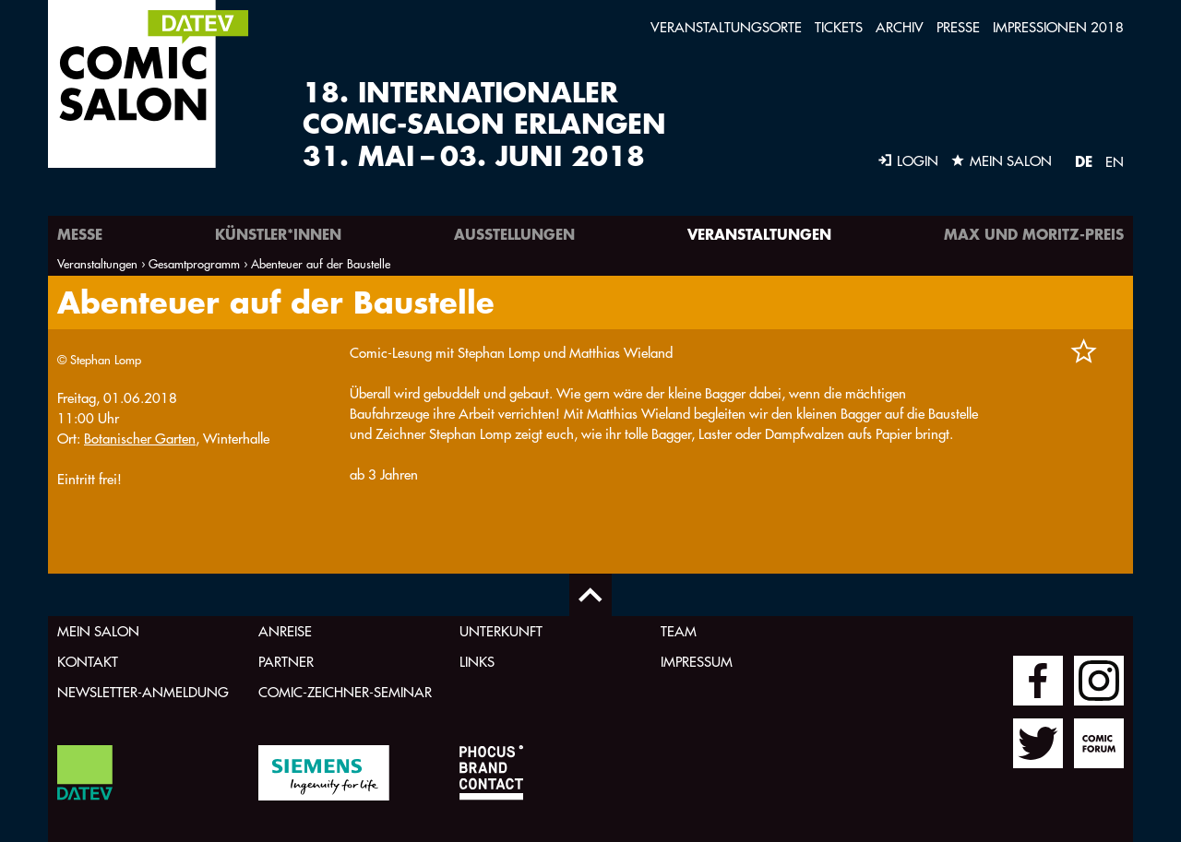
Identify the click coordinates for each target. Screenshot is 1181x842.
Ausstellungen (514, 233)
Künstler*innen (278, 233)
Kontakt (87, 661)
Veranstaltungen (759, 233)
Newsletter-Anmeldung (143, 692)
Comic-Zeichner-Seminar (345, 692)
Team (679, 631)
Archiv (900, 27)
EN (1114, 162)
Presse (958, 27)
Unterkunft (501, 631)
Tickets (839, 27)
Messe (79, 233)
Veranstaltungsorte (726, 27)
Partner (286, 661)
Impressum (697, 661)
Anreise (285, 631)
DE (1083, 161)
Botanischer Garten (140, 438)
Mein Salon (98, 631)
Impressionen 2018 (1058, 27)
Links (477, 661)
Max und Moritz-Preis (1034, 233)
